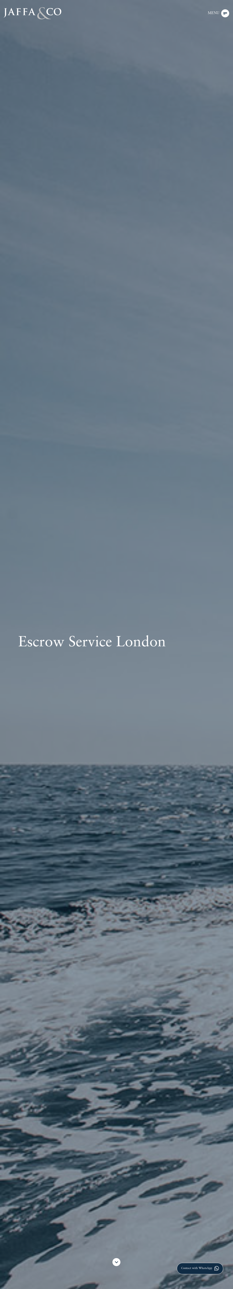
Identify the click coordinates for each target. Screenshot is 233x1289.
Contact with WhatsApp (200, 1268)
